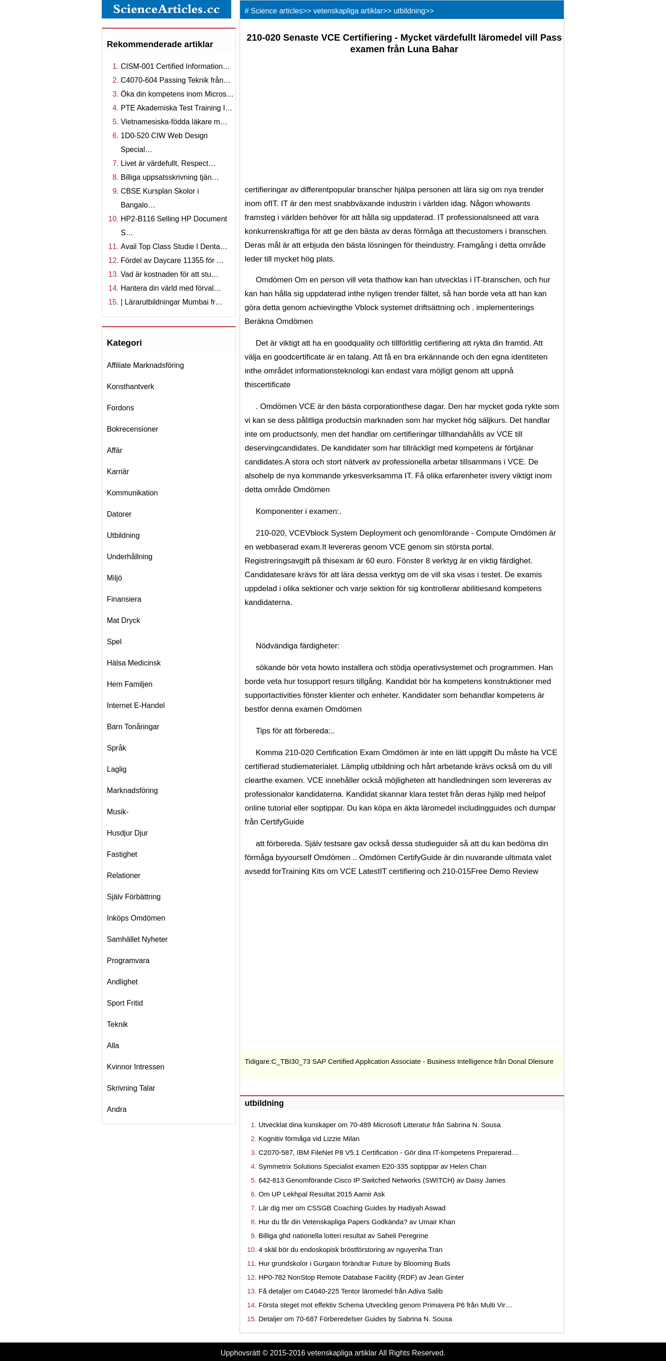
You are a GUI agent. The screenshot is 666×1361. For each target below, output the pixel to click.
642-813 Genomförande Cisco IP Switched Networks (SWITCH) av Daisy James (382, 1180)
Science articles (276, 11)
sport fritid (125, 1003)
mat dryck (123, 620)
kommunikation (132, 493)
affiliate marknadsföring (145, 365)
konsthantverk (130, 387)
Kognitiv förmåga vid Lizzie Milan (309, 1138)
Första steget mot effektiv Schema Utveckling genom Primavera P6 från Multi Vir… (385, 1305)
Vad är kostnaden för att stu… (169, 274)
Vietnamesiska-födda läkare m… (174, 122)
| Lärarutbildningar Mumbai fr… (171, 302)
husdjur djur (127, 833)
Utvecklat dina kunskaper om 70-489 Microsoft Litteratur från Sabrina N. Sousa (380, 1125)
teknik (117, 1024)
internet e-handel (136, 705)
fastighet (122, 854)
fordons (120, 408)
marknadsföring (132, 790)
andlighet (122, 982)
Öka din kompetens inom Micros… (177, 94)
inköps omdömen (136, 918)
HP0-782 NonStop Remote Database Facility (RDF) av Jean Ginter (361, 1277)
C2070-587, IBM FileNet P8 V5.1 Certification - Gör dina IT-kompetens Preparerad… (388, 1152)
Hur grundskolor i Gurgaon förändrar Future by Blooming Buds (354, 1263)
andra (117, 1109)
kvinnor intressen (136, 1067)
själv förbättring (134, 897)
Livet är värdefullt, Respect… (168, 163)
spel (114, 642)
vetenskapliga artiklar (348, 11)
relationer (124, 875)
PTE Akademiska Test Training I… (177, 108)
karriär (118, 472)
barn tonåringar (133, 727)
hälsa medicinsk (133, 663)
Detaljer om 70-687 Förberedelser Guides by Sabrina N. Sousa (355, 1319)
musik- (118, 812)
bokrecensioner (132, 429)
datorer (119, 514)
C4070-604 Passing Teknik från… (176, 80)
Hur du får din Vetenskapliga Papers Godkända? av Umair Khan (357, 1222)
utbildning (123, 535)
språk (116, 748)
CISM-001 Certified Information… (175, 66)
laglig (117, 769)
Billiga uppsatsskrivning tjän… (170, 177)
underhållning (130, 557)
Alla (113, 1046)
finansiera (124, 599)
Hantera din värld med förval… (171, 288)
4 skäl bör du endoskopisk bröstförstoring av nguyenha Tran (351, 1249)
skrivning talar (131, 1088)
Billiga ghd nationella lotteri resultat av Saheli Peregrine (343, 1235)
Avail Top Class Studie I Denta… (174, 246)
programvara (128, 960)
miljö (114, 578)
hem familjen (130, 684)
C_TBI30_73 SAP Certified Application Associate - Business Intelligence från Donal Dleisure (412, 1061)
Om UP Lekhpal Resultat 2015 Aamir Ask (322, 1194)
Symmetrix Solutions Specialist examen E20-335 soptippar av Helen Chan (373, 1166)
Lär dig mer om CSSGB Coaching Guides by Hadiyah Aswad (352, 1208)
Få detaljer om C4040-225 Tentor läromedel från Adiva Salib (351, 1291)
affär (115, 450)
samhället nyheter (137, 939)
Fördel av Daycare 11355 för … (172, 260)
